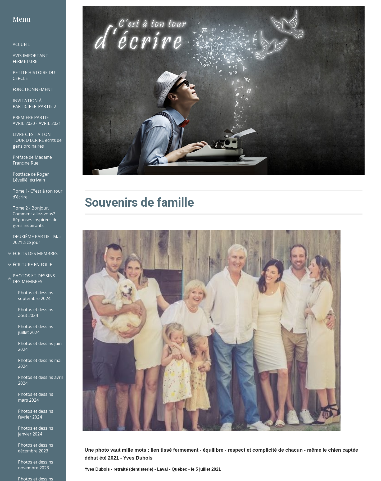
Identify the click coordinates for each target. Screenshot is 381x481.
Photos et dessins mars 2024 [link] (35, 397)
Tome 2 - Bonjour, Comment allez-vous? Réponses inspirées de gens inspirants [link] (35, 216)
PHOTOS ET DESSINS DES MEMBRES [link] (34, 278)
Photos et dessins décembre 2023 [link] (35, 448)
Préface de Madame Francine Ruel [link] (32, 160)
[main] (224, 202)
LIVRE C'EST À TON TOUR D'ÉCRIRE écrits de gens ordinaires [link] (37, 140)
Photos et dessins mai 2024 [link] (39, 363)
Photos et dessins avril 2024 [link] (40, 380)
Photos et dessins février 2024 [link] (35, 414)
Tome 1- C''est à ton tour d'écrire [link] (37, 194)
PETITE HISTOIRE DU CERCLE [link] (34, 75)
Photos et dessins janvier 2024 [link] (35, 431)
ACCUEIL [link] (21, 44)
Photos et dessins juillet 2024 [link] (35, 329)
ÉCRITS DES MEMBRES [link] (35, 253)
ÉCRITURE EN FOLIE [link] (32, 264)
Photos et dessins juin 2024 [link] (40, 346)
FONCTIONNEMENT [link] (33, 89)
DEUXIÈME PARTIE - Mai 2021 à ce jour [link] (37, 239)
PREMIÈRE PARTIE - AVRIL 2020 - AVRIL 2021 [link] (37, 120)
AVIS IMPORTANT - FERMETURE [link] (32, 58)
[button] (374, 7)
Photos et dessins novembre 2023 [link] (35, 465)
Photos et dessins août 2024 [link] (35, 312)
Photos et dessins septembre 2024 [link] (35, 295)
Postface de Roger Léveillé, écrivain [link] (31, 177)
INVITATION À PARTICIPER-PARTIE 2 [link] (34, 103)
